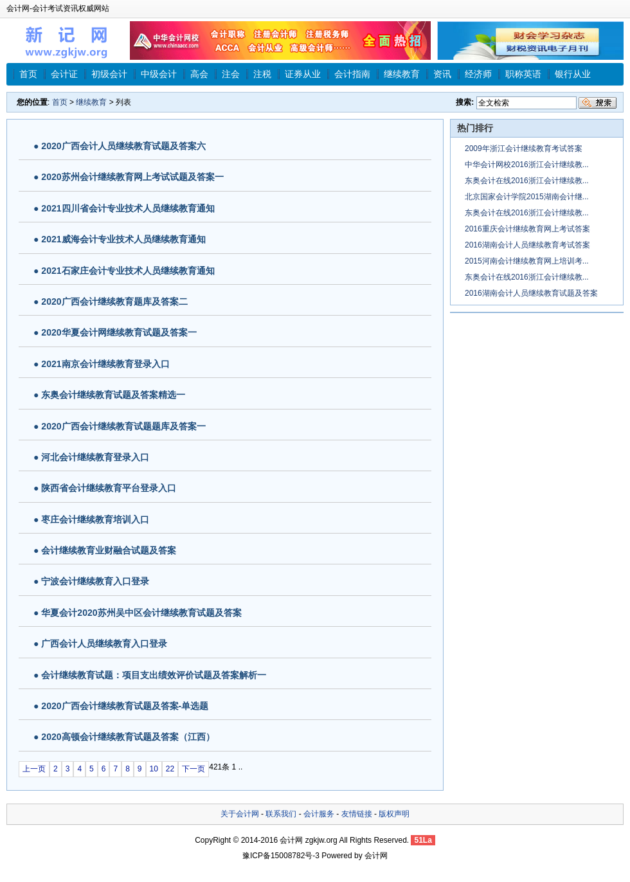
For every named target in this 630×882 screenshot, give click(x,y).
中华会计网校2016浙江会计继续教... (527, 164)
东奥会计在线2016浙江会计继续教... (527, 180)
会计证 (64, 74)
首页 (28, 74)
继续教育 (402, 74)
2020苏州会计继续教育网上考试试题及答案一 (132, 177)
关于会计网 (240, 813)
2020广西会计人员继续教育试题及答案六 (123, 146)
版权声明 (394, 813)
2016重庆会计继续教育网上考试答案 (527, 228)
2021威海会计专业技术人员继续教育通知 (123, 239)
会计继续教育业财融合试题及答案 (108, 550)
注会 (231, 74)
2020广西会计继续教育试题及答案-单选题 (124, 706)
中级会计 (159, 74)
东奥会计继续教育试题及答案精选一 (113, 395)
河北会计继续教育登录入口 (95, 457)
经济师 (478, 74)
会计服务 (318, 813)
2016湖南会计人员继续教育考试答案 (527, 244)
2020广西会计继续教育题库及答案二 (114, 301)
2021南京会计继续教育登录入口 (105, 364)
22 (170, 768)
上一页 (34, 768)
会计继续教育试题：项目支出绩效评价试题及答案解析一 (153, 675)
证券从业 (303, 74)
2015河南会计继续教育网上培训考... (527, 261)
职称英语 (523, 74)
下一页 (193, 768)
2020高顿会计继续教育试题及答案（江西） (127, 737)
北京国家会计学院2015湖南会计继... (527, 196)
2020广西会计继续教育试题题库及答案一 (123, 426)
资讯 (442, 74)
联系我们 (281, 813)
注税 (262, 74)
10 (154, 768)
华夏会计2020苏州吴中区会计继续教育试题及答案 (141, 613)
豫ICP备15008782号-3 (281, 855)
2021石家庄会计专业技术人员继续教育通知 (127, 271)
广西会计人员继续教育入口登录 (104, 643)
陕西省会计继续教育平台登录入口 (108, 488)
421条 (219, 766)
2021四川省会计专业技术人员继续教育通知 (127, 208)
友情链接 (356, 813)
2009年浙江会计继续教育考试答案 (523, 148)
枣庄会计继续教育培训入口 (95, 519)
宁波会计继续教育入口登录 (95, 581)
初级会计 (109, 74)
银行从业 (573, 74)
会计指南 (352, 74)
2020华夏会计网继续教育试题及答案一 (118, 332)
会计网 (291, 840)
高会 (199, 74)
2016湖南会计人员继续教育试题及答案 (531, 293)
